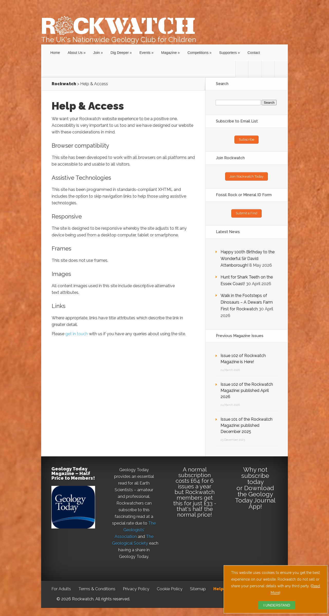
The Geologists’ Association (135, 528)
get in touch (76, 333)
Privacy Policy (136, 586)
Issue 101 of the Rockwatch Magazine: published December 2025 (246, 423)
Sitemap (198, 586)
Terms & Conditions (96, 586)
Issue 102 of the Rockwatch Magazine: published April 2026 (247, 388)
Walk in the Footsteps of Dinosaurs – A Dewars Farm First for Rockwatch (247, 300)
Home (55, 53)
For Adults (61, 586)
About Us (75, 53)
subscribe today (255, 477)
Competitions (197, 53)
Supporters (228, 53)
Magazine (169, 53)
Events (145, 53)
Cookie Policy (169, 586)
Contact (254, 53)
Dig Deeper (120, 53)
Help (218, 586)
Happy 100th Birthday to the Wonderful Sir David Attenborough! (248, 256)
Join (96, 53)
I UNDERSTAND (276, 605)
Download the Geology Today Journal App (255, 495)
